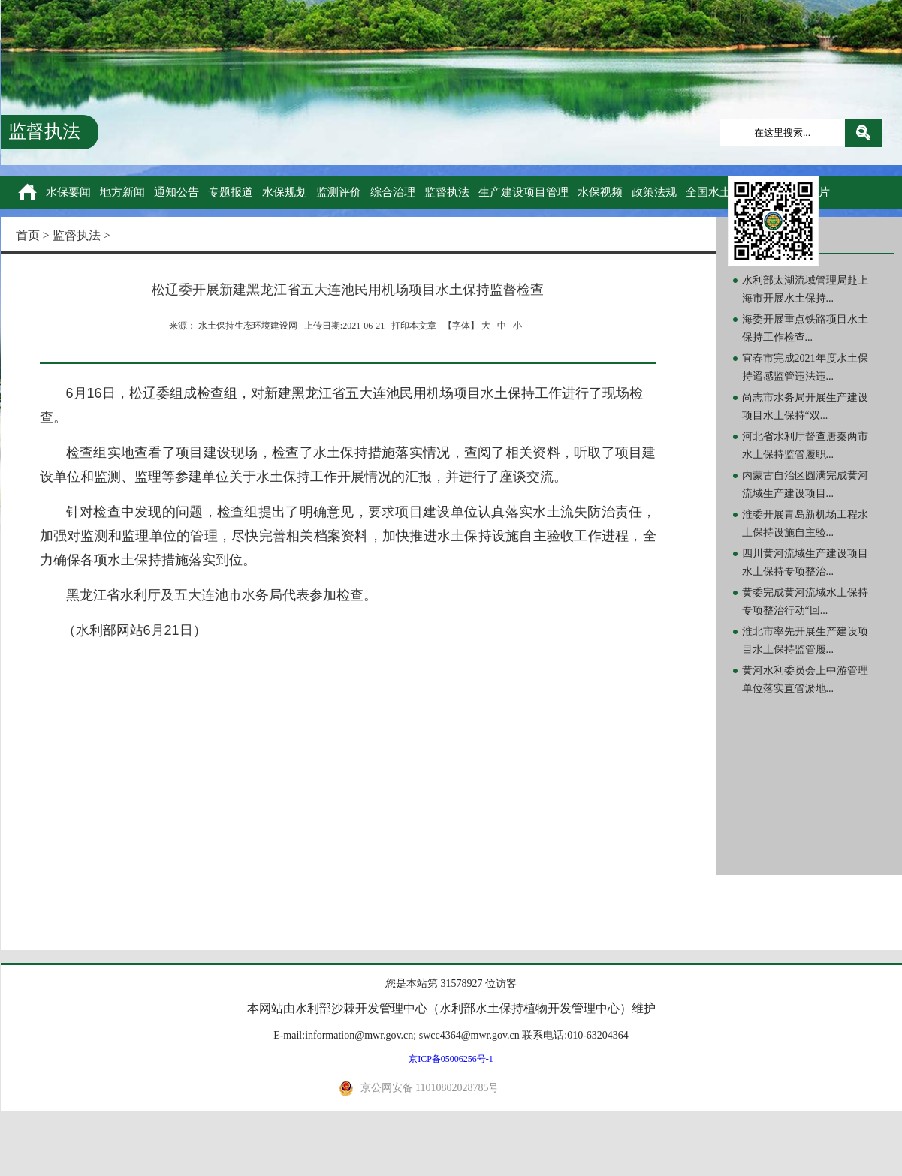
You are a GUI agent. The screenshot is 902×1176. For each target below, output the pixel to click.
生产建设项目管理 (523, 192)
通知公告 (176, 192)
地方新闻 (122, 192)
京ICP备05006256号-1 (451, 1059)
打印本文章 (413, 325)
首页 (28, 235)
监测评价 (338, 192)
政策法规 (654, 192)
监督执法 (446, 192)
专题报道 (230, 192)
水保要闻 (68, 192)
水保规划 (284, 192)
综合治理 (392, 192)
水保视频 (600, 192)
